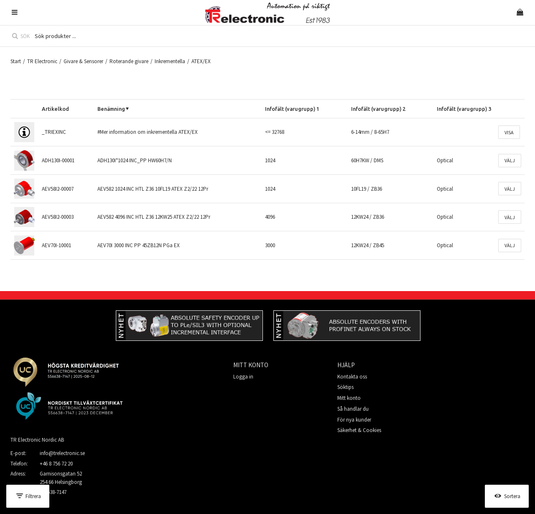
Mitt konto (349, 397)
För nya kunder (354, 419)
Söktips (345, 387)
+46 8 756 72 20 (56, 463)
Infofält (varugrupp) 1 (292, 109)
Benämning (111, 109)
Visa (509, 132)
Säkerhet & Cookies (359, 430)
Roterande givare (129, 61)
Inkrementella (170, 61)
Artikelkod (55, 109)
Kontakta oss (352, 376)
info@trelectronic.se (62, 453)
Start (15, 61)
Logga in (243, 376)
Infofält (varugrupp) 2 (378, 109)
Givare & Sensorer (83, 61)
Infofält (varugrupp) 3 (464, 109)
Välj (509, 160)
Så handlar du (353, 408)
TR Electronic (42, 61)
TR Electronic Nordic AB (37, 439)
